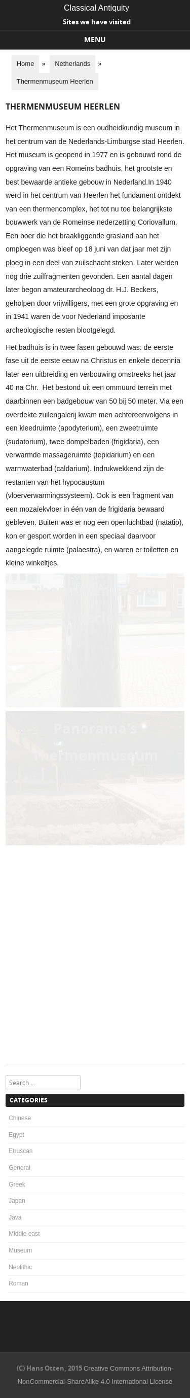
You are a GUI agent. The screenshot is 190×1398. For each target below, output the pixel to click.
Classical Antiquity (96, 8)
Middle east (24, 1233)
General (19, 1167)
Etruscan (20, 1151)
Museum (20, 1250)
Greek (17, 1184)
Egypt (16, 1134)
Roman (18, 1283)
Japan (17, 1200)
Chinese (20, 1118)
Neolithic (20, 1267)
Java (15, 1217)
